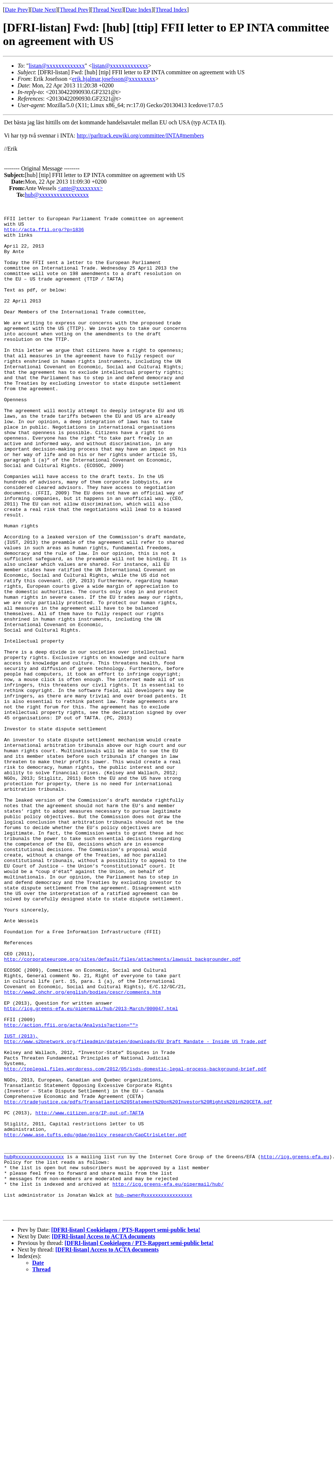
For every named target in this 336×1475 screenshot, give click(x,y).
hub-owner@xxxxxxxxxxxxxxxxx (153, 1391)
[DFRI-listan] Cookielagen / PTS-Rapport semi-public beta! (125, 1426)
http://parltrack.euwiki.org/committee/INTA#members (140, 135)
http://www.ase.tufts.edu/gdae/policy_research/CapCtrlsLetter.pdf (95, 1319)
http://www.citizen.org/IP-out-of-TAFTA (89, 1292)
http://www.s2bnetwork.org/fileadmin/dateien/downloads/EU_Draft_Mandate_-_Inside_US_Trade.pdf (135, 1207)
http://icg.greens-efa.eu (295, 1345)
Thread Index (171, 10)
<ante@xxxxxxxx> (80, 188)
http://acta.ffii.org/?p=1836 (44, 232)
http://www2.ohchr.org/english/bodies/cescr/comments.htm (82, 1147)
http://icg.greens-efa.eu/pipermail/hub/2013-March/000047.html (91, 1167)
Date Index (139, 10)
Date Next (44, 10)
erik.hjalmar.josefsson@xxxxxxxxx (113, 79)
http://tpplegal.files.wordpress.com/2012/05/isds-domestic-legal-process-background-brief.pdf (135, 1240)
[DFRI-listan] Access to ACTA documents (103, 1433)
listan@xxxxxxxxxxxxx (56, 66)
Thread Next (107, 10)
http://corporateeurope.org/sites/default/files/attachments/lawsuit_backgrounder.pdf (122, 1108)
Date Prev (16, 10)
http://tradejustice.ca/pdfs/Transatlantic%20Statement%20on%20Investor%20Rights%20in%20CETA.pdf (138, 1279)
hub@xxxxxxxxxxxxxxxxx (57, 195)
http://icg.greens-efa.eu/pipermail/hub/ (167, 1378)
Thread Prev (74, 10)
